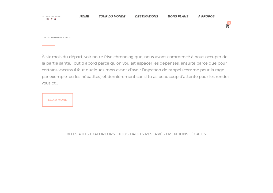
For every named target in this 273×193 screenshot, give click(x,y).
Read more (57, 99)
